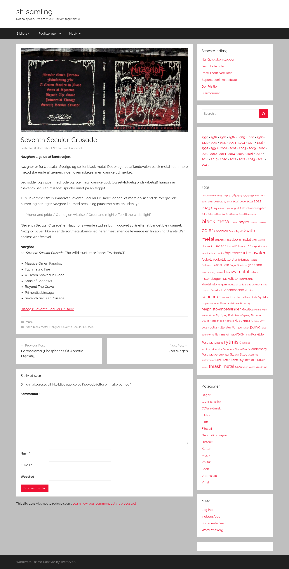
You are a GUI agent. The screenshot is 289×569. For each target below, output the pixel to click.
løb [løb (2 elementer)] (211, 303)
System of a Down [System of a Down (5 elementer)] (252, 360)
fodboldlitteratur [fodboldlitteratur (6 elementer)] (225, 259)
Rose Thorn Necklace (217, 73)
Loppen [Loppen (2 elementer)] (205, 303)
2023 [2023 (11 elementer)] (206, 207)
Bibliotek (23, 33)
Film (205, 422)
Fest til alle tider (213, 66)
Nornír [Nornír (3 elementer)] (246, 320)
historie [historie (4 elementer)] (254, 272)
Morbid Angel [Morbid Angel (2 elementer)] (260, 310)
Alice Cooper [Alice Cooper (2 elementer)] (224, 208)
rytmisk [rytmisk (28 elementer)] (232, 342)
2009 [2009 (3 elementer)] (204, 201)
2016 (249, 153)
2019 (214, 159)
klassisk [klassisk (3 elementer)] (249, 290)
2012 (213, 153)
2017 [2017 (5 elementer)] (223, 201)
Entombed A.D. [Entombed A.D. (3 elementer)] (243, 246)
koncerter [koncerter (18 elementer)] (211, 296)
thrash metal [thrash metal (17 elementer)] (221, 366)
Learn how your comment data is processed (104, 503)
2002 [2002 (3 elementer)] (263, 195)
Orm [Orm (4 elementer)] (262, 320)
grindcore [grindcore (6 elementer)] (255, 265)
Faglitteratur (50, 33)
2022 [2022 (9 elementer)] (258, 201)
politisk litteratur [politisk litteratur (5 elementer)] (220, 327)
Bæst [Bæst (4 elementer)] (234, 222)
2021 (233, 159)
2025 (205, 164)
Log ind (207, 510)
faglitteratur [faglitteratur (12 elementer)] (235, 253)
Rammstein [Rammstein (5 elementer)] (222, 334)
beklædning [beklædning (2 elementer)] (219, 214)
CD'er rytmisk (211, 408)
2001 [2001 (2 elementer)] (257, 196)
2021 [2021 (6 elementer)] (250, 201)
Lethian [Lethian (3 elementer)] (245, 297)
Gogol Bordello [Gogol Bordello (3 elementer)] (238, 265)
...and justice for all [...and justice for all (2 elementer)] (210, 196)
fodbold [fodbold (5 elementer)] (207, 259)
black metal (40, 327)
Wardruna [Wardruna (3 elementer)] (261, 367)
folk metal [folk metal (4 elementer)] (244, 259)
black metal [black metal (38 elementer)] (216, 221)
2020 (223, 159)
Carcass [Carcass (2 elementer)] (253, 222)
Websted (27, 476)
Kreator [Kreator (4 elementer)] (236, 297)
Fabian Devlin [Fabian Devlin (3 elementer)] (216, 253)
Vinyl (205, 482)
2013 (222, 153)
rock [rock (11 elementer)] (240, 334)
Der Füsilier (210, 86)
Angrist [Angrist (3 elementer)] (235, 208)
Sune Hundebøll (72, 148)
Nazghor (54, 327)
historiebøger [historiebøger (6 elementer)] (211, 278)
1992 (223, 142)
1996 (260, 142)
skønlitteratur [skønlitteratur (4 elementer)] (221, 354)
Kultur (206, 448)
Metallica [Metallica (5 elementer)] (247, 309)
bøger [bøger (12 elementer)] (243, 222)
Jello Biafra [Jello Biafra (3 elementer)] (245, 284)
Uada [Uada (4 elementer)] (238, 366)
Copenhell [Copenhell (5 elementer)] (221, 231)
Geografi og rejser (214, 435)
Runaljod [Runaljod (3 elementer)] (218, 342)
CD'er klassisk (211, 402)
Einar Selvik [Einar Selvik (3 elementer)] (258, 239)
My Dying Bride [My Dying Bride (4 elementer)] (225, 315)
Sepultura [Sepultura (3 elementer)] (228, 349)
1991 (214, 142)
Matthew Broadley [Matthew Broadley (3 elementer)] (240, 303)
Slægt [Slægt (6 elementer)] (244, 354)
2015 (240, 153)
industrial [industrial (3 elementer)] (233, 284)
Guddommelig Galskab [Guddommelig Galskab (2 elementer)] (212, 272)
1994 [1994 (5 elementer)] (246, 195)
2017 (259, 153)
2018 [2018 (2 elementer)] (229, 202)
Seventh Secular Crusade (77, 327)
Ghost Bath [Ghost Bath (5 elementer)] (221, 265)
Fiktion (206, 415)
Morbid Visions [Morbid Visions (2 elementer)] (208, 315)
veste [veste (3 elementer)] (252, 367)
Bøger (206, 395)
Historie (207, 442)
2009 (252, 148)
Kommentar (30, 394)
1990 (205, 142)
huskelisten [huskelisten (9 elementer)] (231, 278)
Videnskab (209, 476)
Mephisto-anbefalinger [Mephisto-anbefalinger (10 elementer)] (221, 309)
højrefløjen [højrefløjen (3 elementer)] (246, 279)
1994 (241, 142)
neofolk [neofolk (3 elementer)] (229, 320)
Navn (25, 453)
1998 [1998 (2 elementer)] (252, 196)
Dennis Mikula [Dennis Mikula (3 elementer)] (223, 239)
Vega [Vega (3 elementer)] (245, 367)
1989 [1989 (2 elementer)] (239, 196)
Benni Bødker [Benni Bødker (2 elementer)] (232, 214)
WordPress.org (212, 530)
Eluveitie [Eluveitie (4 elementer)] (219, 246)
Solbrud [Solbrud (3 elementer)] (253, 354)
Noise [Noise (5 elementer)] (238, 320)
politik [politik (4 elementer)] (205, 327)
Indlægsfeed (211, 516)
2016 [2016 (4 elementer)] (217, 201)
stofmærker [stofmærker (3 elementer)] (208, 360)
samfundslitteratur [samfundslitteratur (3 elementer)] (212, 349)
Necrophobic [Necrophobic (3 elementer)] (217, 320)
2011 (205, 153)
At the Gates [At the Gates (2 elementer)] (207, 214)
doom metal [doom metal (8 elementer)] (241, 239)
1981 (214, 137)
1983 (223, 137)
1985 (241, 137)
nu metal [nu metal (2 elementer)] (255, 321)
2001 (223, 148)
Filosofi (207, 428)
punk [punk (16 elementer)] (255, 326)
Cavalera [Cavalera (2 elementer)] (262, 222)
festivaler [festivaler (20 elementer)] (256, 252)
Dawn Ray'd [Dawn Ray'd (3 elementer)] (235, 231)
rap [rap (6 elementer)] (233, 334)
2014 (231, 153)
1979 (205, 137)
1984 (232, 137)
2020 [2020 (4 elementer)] (243, 201)
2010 (261, 148)
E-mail (26, 465)
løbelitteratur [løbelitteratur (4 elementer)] (221, 303)
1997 (205, 148)
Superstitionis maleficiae (219, 80)
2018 (205, 159)
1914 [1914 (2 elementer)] (222, 196)
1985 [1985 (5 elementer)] (233, 195)
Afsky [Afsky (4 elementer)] (214, 208)
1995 (251, 142)
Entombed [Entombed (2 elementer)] (230, 246)
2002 (232, 148)
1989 (260, 137)
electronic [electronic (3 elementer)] (207, 246)
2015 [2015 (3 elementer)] (210, 201)
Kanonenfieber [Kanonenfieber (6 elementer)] (233, 290)
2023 (251, 159)
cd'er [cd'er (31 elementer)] (207, 230)
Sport (205, 469)
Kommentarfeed (214, 523)
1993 (232, 142)
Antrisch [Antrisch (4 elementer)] (245, 208)
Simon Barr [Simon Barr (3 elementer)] (241, 349)
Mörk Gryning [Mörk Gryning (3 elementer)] (242, 315)
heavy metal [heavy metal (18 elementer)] (236, 271)
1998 (214, 148)
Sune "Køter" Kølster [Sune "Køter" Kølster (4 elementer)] (227, 359)
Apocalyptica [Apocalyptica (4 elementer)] (258, 208)
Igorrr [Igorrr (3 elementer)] (224, 284)
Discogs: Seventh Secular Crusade (47, 309)
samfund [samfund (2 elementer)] (246, 343)
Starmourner (211, 93)
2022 (29, 327)
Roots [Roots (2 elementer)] (247, 335)
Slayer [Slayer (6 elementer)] (234, 354)
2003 (242, 148)
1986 (250, 137)
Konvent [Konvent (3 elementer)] (226, 297)
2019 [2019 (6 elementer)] (236, 201)
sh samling (34, 11)
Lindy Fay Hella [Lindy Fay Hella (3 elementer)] (259, 297)
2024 (260, 159)
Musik (75, 33)
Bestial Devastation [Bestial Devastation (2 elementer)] (247, 214)
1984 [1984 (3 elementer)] (227, 195)
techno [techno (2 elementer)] (205, 367)
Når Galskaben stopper (218, 59)
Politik (206, 462)
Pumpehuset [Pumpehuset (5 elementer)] (240, 327)
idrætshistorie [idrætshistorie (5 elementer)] (211, 284)
